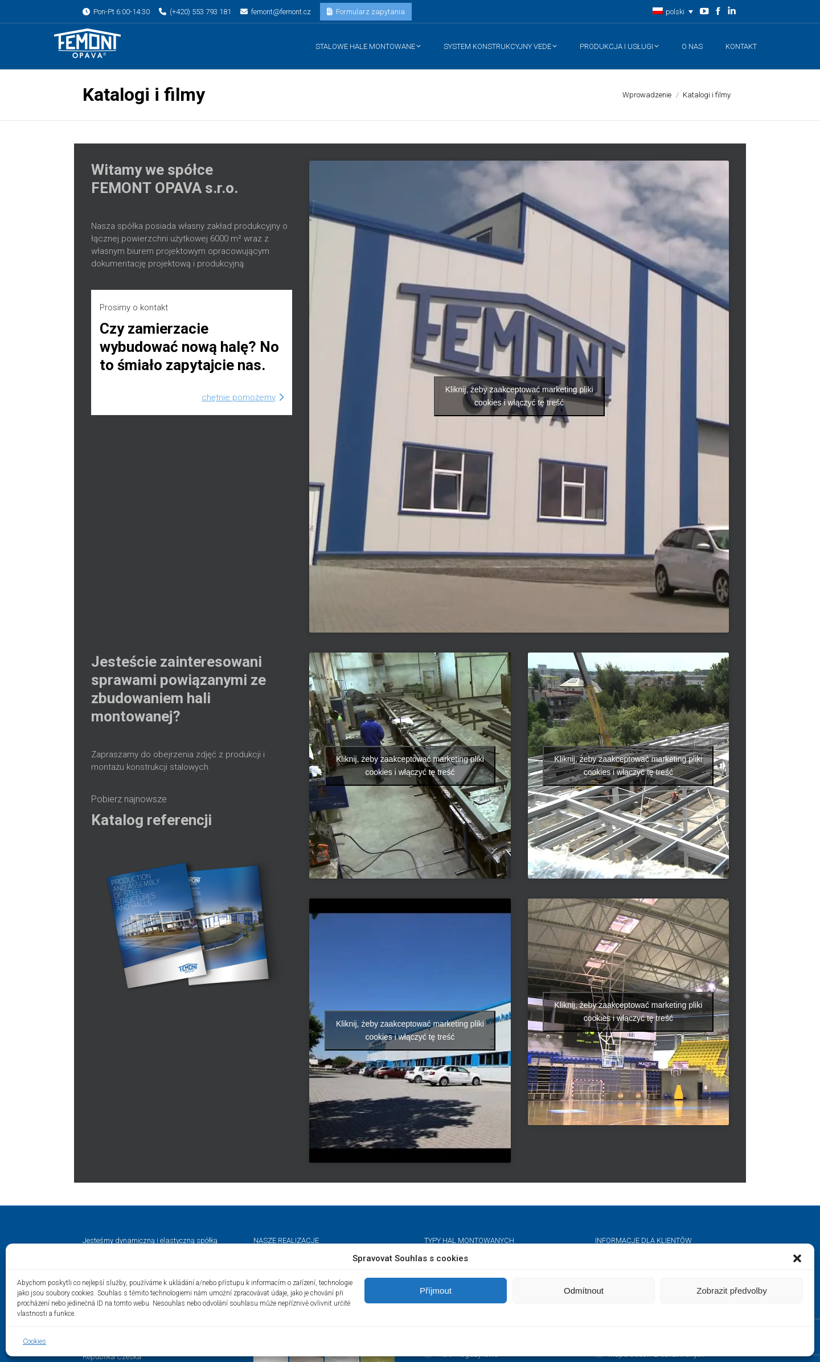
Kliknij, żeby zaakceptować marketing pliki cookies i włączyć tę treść (519, 396)
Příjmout (436, 1290)
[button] (797, 1258)
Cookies (34, 1341)
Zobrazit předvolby (731, 1290)
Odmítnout (584, 1290)
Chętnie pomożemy (243, 397)
